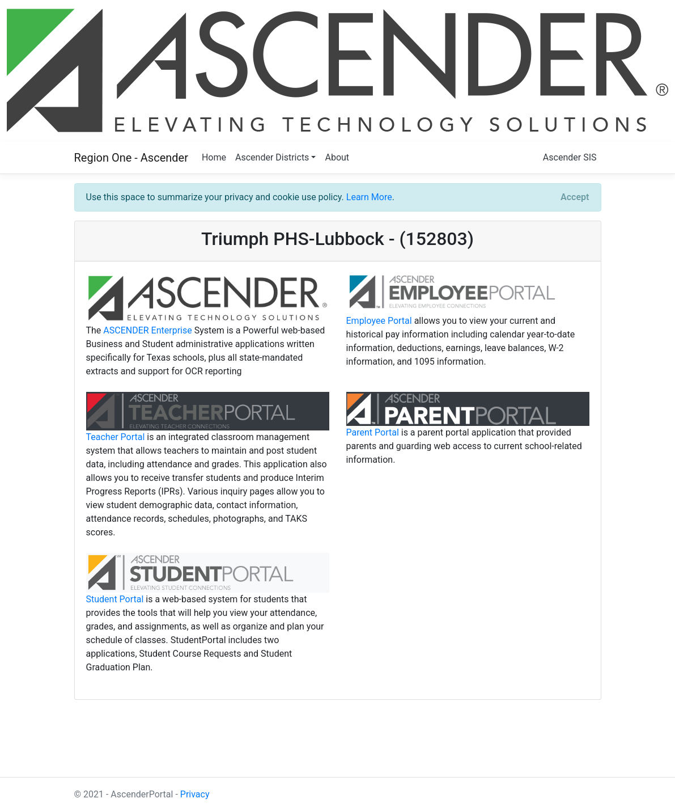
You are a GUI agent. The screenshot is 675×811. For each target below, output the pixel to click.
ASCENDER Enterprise (147, 330)
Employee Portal (379, 320)
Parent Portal (372, 432)
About (337, 157)
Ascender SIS (570, 157)
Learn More (369, 197)
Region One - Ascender (131, 157)
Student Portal (115, 599)
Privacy (195, 794)
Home (214, 157)
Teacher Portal (115, 437)
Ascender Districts (272, 157)
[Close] (574, 197)
